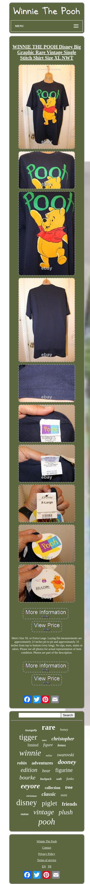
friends (69, 804)
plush (66, 812)
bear (46, 770)
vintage (43, 812)
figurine (64, 770)
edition (29, 770)
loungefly (31, 730)
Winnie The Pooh (47, 841)
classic (49, 794)
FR (50, 866)
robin (22, 763)
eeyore (30, 786)
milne (49, 755)
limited (33, 745)
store (44, 740)
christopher (63, 738)
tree (68, 787)
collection (52, 788)
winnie (30, 752)
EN (44, 866)
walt (58, 779)
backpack (46, 779)
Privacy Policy (46, 854)
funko (70, 779)
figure (48, 745)
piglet (49, 803)
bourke (27, 777)
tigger (28, 737)
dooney (67, 761)
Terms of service (46, 860)
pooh (46, 821)
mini (64, 795)
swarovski (65, 754)
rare (48, 727)
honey (64, 729)
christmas (31, 795)
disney (26, 802)
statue (25, 814)
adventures (42, 762)
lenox (62, 745)
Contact (46, 847)
